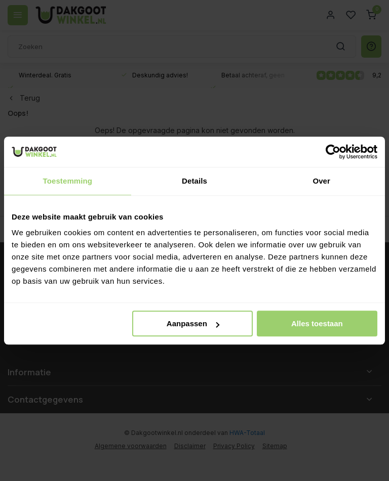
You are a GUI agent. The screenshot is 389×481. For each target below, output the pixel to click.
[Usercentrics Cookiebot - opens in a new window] (333, 151)
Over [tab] (321, 181)
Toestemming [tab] (68, 181)
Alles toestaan (317, 323)
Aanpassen (193, 323)
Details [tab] (194, 181)
